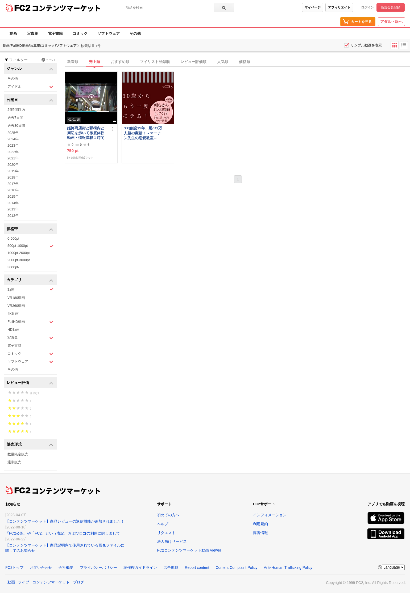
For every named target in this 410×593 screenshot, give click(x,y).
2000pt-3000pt (18, 260)
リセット (49, 60)
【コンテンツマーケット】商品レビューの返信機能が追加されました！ (65, 521)
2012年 (13, 216)
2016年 (13, 190)
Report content (197, 567)
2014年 (13, 203)
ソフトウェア (108, 33)
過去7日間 (15, 118)
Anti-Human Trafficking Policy (288, 567)
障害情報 (260, 533)
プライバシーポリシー (98, 567)
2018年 (13, 177)
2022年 (13, 152)
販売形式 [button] (30, 444)
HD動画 (13, 330)
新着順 (72, 62)
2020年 (13, 165)
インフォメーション (270, 515)
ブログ (78, 582)
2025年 (13, 133)
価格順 (244, 62)
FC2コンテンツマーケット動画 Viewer (189, 550)
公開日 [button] (30, 100)
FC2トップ (14, 567)
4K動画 (13, 314)
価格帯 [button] (30, 229)
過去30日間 (16, 126)
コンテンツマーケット (66, 8)
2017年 (13, 184)
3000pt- (13, 267)
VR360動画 (16, 306)
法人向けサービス (172, 541)
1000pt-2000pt (18, 253)
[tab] (237, 62)
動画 (13, 33)
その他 (135, 33)
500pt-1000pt (30, 246)
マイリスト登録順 (155, 62)
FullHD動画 (30, 322)
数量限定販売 (17, 454)
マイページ (313, 7)
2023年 (13, 145)
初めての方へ (168, 515)
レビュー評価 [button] (30, 383)
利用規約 (260, 524)
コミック (80, 33)
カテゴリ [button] (30, 280)
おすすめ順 (120, 62)
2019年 (13, 171)
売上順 (94, 62)
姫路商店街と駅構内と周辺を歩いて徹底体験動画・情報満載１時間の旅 (85, 133)
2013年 (13, 209)
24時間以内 (16, 110)
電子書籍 (55, 33)
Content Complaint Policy (236, 567)
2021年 (13, 158)
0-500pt (13, 238)
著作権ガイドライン (140, 567)
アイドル (30, 86)
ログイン (367, 7)
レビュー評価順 (193, 62)
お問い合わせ (41, 567)
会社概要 (66, 567)
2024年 (13, 139)
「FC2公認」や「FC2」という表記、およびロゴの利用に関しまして (62, 533)
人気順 (222, 62)
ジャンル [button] (30, 68)
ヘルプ (162, 524)
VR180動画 (16, 298)
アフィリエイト (339, 7)
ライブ (23, 582)
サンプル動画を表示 (366, 45)
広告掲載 (170, 567)
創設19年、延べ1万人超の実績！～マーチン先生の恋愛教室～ (143, 133)
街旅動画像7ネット (82, 157)
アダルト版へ (391, 21)
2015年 (13, 196)
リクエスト (166, 533)
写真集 (32, 33)
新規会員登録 (390, 7)
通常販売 (14, 462)
